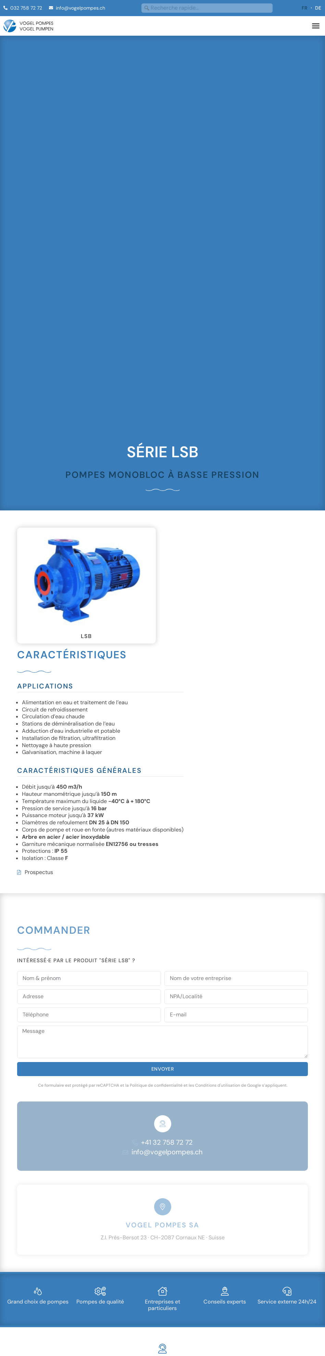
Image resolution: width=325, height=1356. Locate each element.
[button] (316, 26)
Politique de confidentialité (156, 1085)
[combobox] (207, 8)
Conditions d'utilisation (217, 1085)
